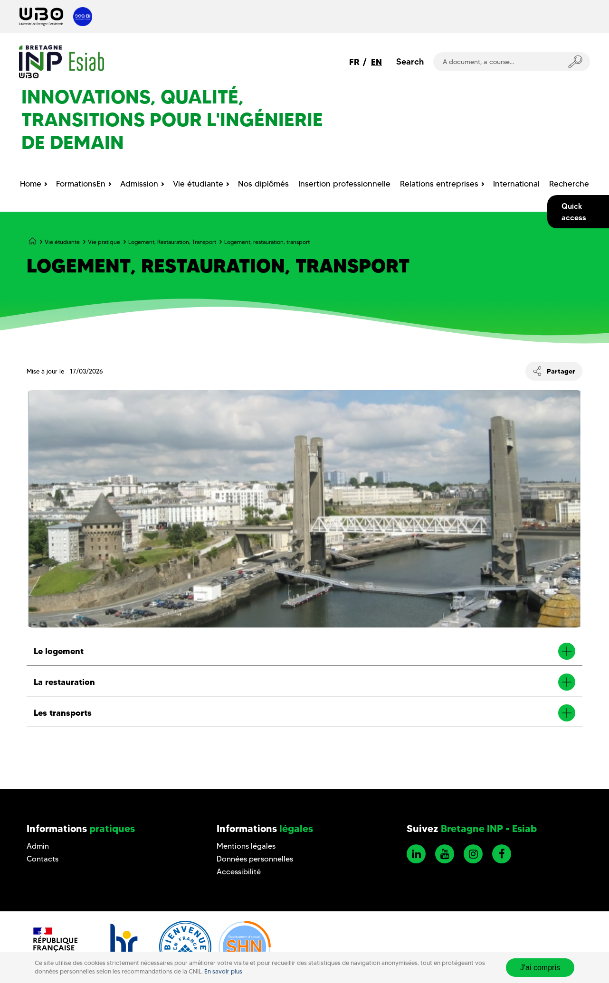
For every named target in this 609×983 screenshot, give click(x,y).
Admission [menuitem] (139, 183)
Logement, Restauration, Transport (172, 241)
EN (376, 61)
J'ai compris (540, 968)
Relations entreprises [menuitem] (439, 183)
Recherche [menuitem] (569, 183)
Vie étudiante (62, 241)
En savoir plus (223, 971)
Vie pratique (104, 241)
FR (354, 61)
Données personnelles (255, 858)
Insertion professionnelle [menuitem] (344, 183)
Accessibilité (239, 871)
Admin (38, 846)
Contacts (42, 858)
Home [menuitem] (30, 183)
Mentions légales (246, 846)
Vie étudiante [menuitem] (198, 183)
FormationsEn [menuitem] (80, 183)
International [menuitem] (516, 183)
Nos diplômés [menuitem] (263, 183)
